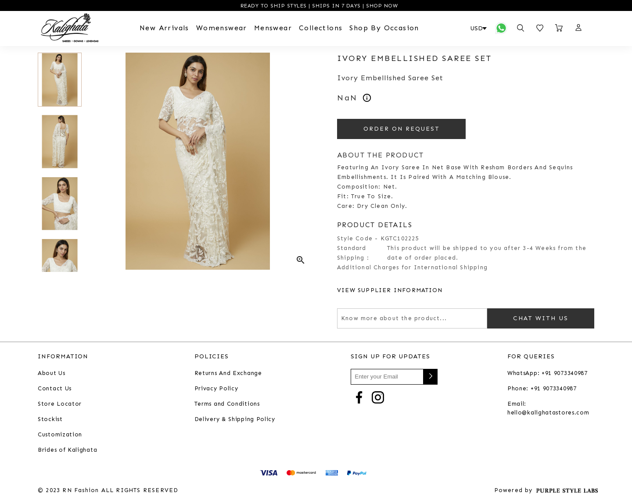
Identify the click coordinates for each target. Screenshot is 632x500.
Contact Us (55, 388)
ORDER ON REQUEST (401, 128)
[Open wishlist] (540, 28)
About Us (51, 373)
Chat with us (540, 318)
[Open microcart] (559, 28)
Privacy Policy (216, 388)
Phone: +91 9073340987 (542, 388)
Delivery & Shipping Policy (234, 419)
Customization (60, 434)
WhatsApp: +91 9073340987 (547, 373)
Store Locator (60, 403)
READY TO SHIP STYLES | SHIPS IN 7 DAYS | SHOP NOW (318, 6)
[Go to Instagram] (378, 396)
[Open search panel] (520, 28)
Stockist (50, 419)
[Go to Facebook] (359, 396)
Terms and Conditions (227, 403)
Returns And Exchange (228, 373)
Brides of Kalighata (67, 449)
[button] (578, 28)
